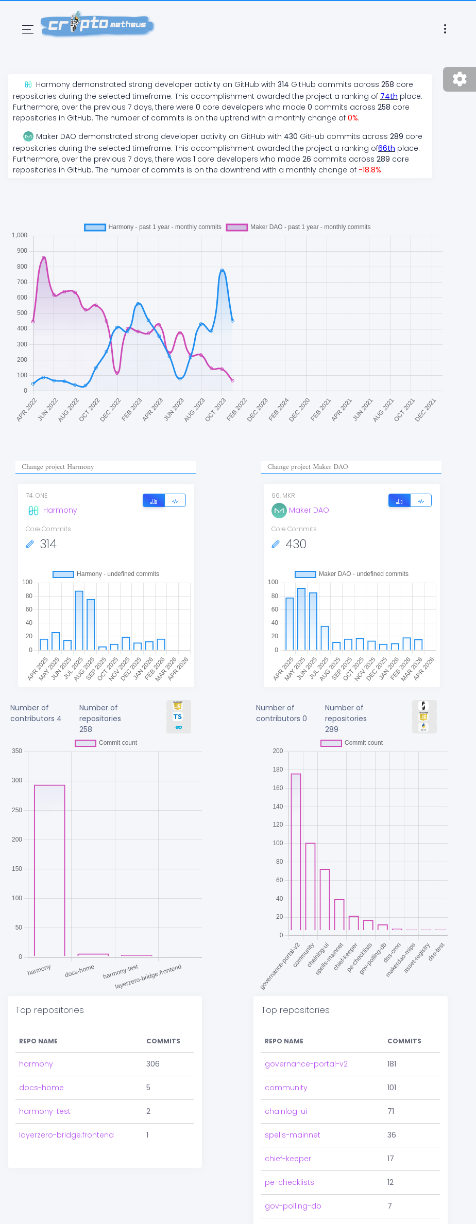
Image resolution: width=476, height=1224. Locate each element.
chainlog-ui (286, 1111)
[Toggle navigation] (27, 30)
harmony (36, 1064)
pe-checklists (289, 1182)
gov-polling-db (293, 1206)
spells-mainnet (292, 1135)
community (286, 1087)
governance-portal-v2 (306, 1064)
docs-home (41, 1087)
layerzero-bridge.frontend (66, 1135)
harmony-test (45, 1111)
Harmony (51, 510)
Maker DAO (300, 510)
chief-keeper (288, 1158)
